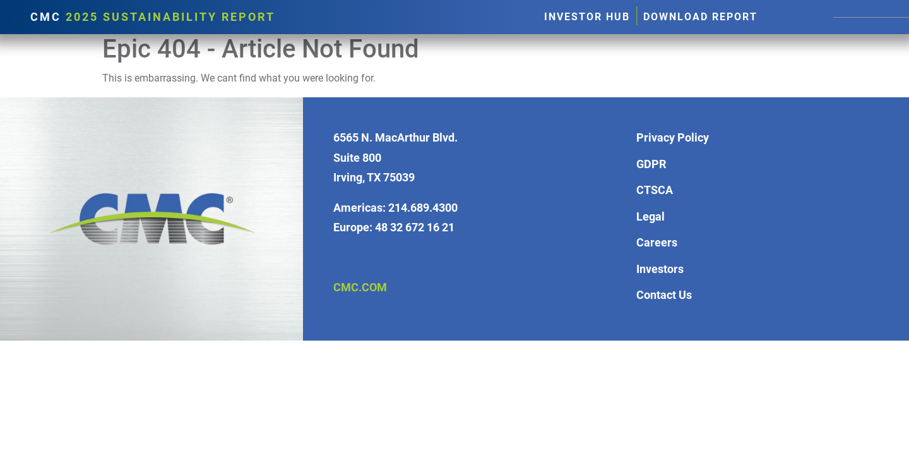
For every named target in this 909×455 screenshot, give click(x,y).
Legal (650, 216)
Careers (656, 242)
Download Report (700, 17)
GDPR (651, 164)
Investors (660, 269)
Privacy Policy (672, 137)
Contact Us (664, 294)
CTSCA (654, 190)
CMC (152, 16)
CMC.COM (360, 287)
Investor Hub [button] (587, 17)
